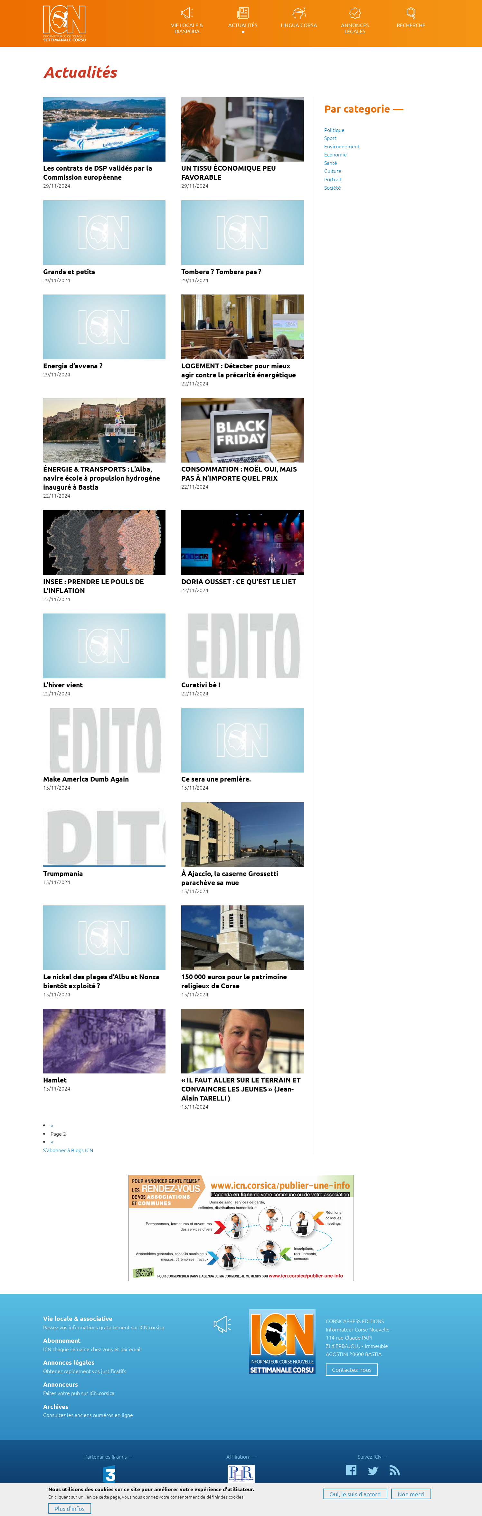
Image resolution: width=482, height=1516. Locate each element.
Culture (332, 170)
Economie (335, 154)
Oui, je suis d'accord (355, 1494)
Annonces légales (355, 28)
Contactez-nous (352, 1369)
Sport (330, 137)
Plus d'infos (69, 1508)
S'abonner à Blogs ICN (68, 1149)
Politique (334, 129)
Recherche (411, 25)
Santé (330, 162)
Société (332, 187)
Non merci (411, 1494)
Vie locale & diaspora (187, 28)
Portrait (333, 179)
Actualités (243, 25)
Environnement (342, 146)
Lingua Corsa (299, 25)
